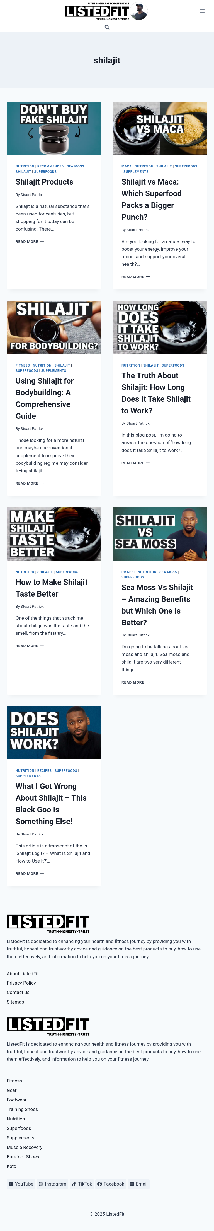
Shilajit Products (44, 181)
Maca (126, 166)
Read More (30, 241)
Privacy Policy (21, 983)
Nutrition (25, 166)
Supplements (136, 172)
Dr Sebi (128, 572)
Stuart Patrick (32, 194)
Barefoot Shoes (23, 1157)
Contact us (18, 992)
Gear (12, 1090)
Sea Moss (75, 166)
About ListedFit (23, 973)
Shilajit (23, 172)
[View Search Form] (107, 27)
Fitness (23, 365)
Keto (11, 1166)
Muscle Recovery (24, 1147)
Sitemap (15, 1002)
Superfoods (45, 172)
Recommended (50, 166)
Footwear (16, 1100)
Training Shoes (22, 1109)
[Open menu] (202, 11)
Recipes (44, 771)
